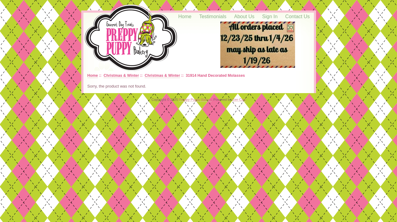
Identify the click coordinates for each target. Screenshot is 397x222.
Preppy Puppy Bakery (195, 99)
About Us (244, 16)
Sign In (270, 16)
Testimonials (212, 16)
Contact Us (297, 16)
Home (185, 16)
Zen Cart (239, 99)
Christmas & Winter (121, 75)
